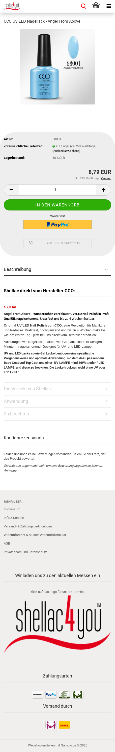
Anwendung (16, 401)
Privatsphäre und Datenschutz (25, 552)
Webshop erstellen (41, 745)
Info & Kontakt (14, 518)
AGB (7, 543)
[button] (11, 190)
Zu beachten (16, 413)
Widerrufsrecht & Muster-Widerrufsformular (35, 535)
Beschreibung (17, 269)
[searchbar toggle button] (83, 6)
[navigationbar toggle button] (108, 6)
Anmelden (11, 470)
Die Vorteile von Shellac (27, 388)
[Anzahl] (57, 190)
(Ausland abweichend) (66, 151)
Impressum (12, 509)
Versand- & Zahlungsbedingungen (28, 526)
